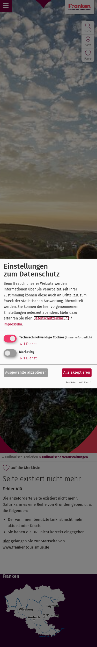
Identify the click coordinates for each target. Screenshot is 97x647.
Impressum (13, 324)
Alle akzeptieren (76, 372)
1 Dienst (28, 344)
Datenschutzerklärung (51, 318)
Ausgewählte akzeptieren (26, 372)
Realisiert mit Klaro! (78, 382)
